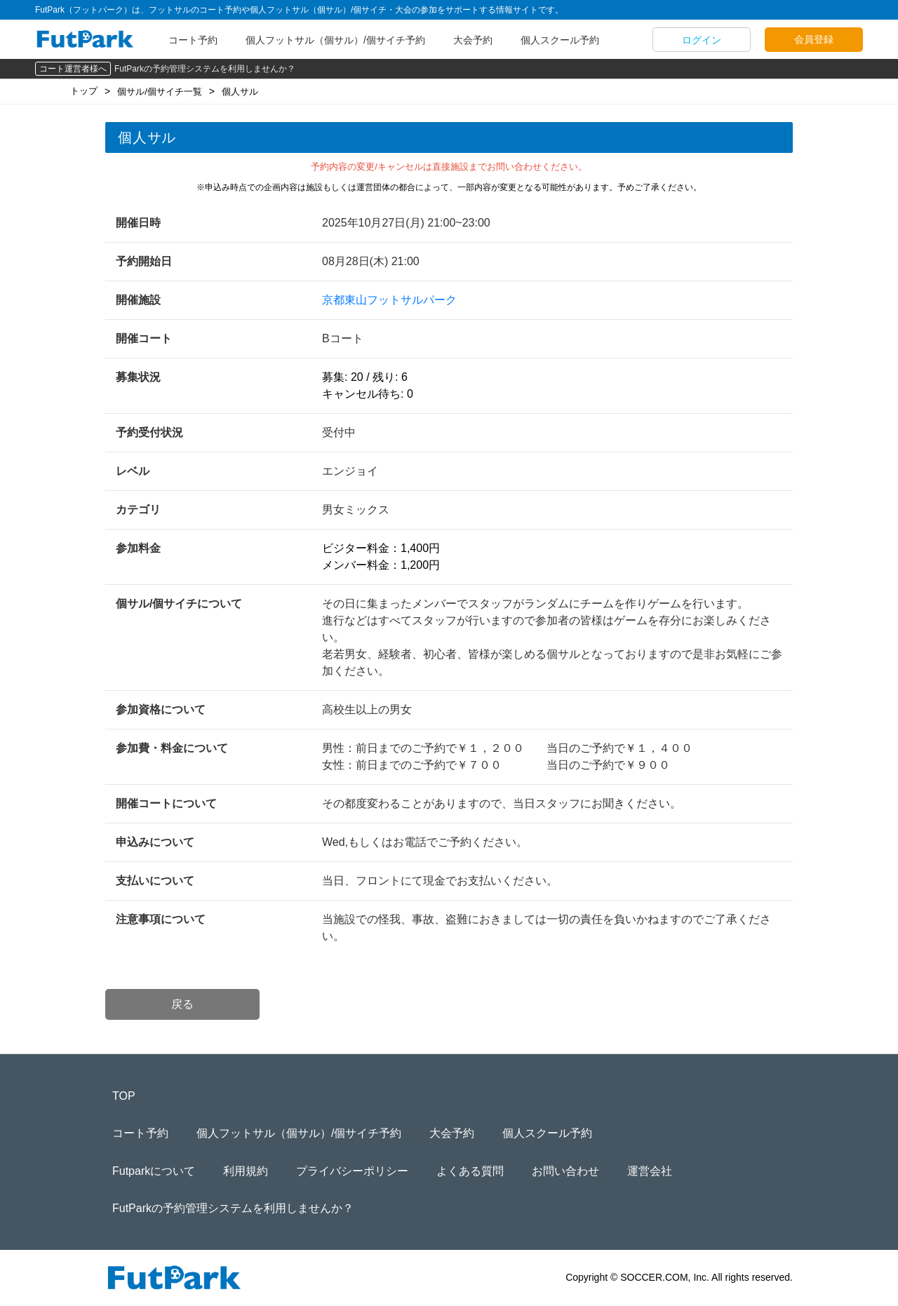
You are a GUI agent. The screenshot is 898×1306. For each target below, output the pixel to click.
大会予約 (472, 40)
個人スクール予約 (560, 40)
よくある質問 (470, 1171)
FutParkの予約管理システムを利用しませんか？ (204, 69)
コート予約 (192, 40)
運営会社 (649, 1171)
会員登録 (813, 39)
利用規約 (245, 1171)
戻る (182, 1004)
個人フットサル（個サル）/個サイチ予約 (335, 40)
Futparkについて (153, 1171)
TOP (123, 1096)
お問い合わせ (565, 1171)
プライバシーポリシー (352, 1171)
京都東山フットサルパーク (389, 300)
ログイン (701, 40)
